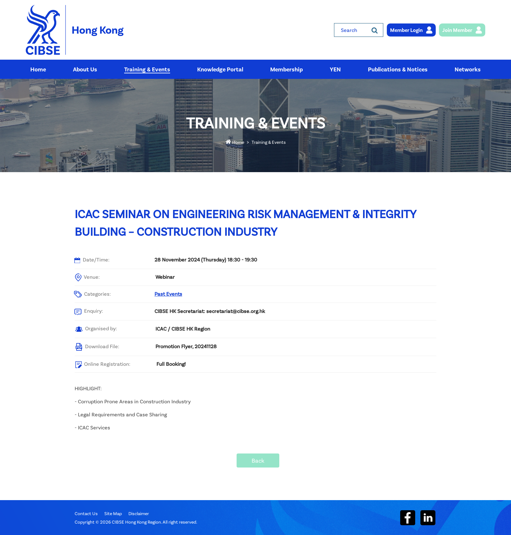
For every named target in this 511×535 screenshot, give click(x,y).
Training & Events (269, 142)
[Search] (374, 30)
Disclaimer (138, 513)
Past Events (168, 293)
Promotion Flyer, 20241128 (186, 346)
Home (235, 142)
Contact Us (86, 513)
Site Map (113, 513)
